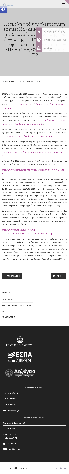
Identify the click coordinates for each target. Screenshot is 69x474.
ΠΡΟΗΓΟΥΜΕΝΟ (13, 276)
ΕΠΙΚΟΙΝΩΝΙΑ (7, 300)
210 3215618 (9, 434)
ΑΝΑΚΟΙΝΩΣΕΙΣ (28, 82)
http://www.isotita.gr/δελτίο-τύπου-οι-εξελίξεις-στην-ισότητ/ (33, 136)
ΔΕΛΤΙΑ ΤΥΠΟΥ (8, 311)
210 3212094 (10, 437)
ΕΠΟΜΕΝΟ (57, 276)
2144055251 (9, 404)
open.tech (24, 468)
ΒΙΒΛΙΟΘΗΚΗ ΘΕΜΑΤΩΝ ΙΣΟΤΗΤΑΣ (16, 306)
